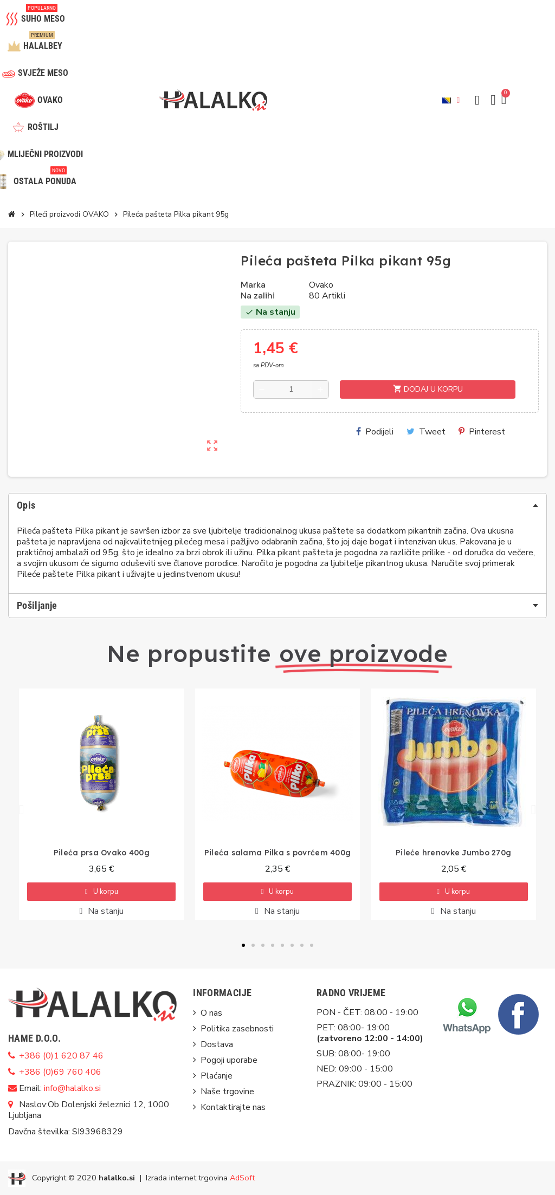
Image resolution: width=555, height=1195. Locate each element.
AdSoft (242, 1177)
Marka (253, 285)
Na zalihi (258, 295)
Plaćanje (217, 1076)
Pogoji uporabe (229, 1060)
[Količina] (291, 389)
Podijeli (374, 432)
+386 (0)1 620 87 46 (61, 1056)
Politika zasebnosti (237, 1029)
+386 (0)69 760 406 (60, 1072)
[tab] (277, 505)
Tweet (426, 432)
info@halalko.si (72, 1088)
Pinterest (482, 432)
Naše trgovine (227, 1091)
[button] (476, 100)
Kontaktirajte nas (233, 1107)
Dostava (217, 1044)
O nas (211, 1013)
